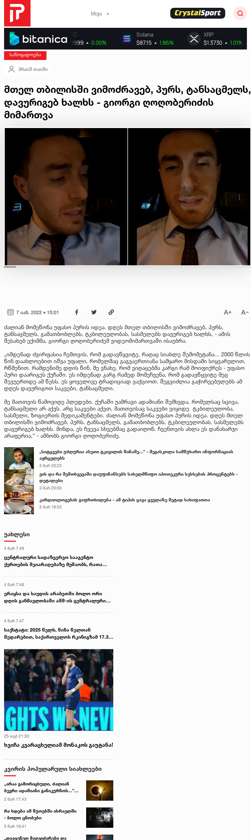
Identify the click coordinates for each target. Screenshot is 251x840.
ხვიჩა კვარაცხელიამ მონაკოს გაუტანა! (58, 744)
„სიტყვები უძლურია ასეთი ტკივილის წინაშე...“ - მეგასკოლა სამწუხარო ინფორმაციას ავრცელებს (136, 455)
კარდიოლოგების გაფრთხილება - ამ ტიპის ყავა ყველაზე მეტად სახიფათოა (124, 499)
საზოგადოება (25, 54)
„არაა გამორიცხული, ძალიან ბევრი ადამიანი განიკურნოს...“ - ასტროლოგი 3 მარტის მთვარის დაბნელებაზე (40, 787)
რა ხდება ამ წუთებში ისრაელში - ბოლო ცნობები (40, 814)
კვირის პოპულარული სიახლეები (53, 768)
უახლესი (17, 534)
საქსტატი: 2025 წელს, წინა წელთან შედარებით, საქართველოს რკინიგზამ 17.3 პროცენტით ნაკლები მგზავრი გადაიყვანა (56, 633)
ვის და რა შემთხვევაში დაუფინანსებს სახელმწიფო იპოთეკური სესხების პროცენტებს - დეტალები (138, 477)
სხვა (100, 13)
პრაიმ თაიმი (27, 69)
